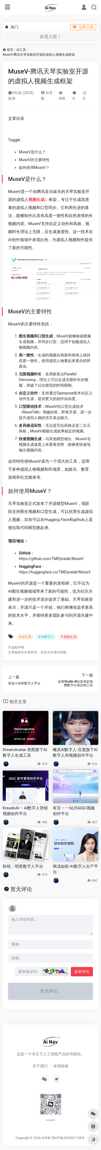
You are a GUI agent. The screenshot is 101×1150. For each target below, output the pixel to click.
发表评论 (81, 971)
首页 (10, 50)
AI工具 (21, 50)
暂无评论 (21, 889)
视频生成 (36, 199)
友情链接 (60, 1066)
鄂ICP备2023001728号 (68, 1138)
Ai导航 (46, 1138)
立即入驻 (83, 27)
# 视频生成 (68, 637)
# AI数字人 (46, 637)
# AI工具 (25, 637)
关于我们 (40, 1066)
